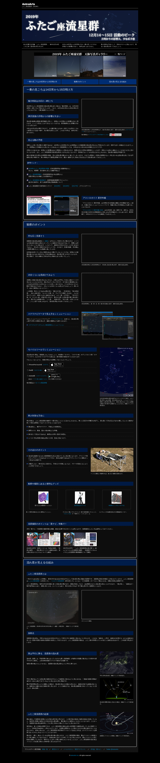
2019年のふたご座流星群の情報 (39, 168)
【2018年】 (66, 186)
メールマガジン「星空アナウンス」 (74, 749)
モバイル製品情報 (41, 383)
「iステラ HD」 (38, 370)
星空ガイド (55, 749)
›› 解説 (46, 241)
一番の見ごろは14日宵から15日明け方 (42, 82)
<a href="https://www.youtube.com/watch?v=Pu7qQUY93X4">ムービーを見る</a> (107, 113)
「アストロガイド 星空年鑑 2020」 (93, 210)
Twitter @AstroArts (112, 749)
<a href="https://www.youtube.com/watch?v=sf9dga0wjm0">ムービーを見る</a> (107, 604)
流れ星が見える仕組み (117, 82)
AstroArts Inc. (75, 755)
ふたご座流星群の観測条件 (37, 180)
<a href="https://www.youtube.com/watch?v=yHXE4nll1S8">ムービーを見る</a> (107, 248)
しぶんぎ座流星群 (33, 581)
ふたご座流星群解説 (35, 174)
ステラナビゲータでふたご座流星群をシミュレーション (46, 325)
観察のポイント (80, 82)
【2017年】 (75, 186)
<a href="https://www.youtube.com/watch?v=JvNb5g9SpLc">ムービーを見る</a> (107, 287)
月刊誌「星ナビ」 (96, 749)
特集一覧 (45, 749)
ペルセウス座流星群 (57, 581)
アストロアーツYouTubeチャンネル (105, 134)
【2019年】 (57, 186)
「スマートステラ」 (41, 376)
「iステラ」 (45, 364)
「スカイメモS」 (67, 513)
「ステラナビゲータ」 (57, 319)
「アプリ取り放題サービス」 (40, 379)
